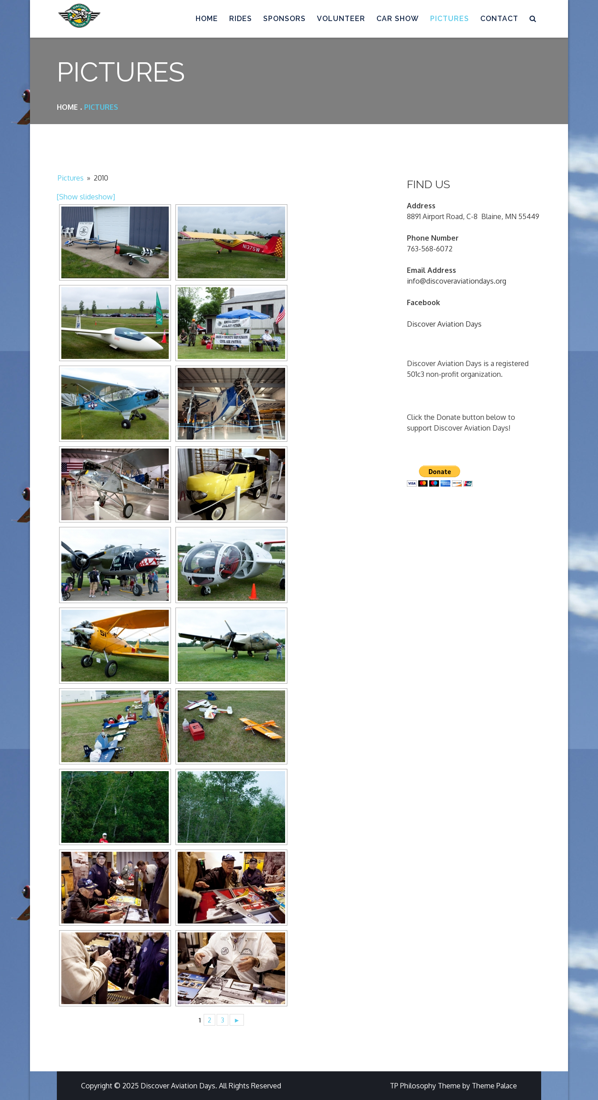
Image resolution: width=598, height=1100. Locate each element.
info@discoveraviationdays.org (456, 280)
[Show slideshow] (86, 196)
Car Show (397, 18)
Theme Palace (494, 1085)
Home (207, 18)
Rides (240, 18)
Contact (499, 18)
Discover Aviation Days (444, 323)
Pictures (449, 18)
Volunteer (341, 18)
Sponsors (284, 18)
